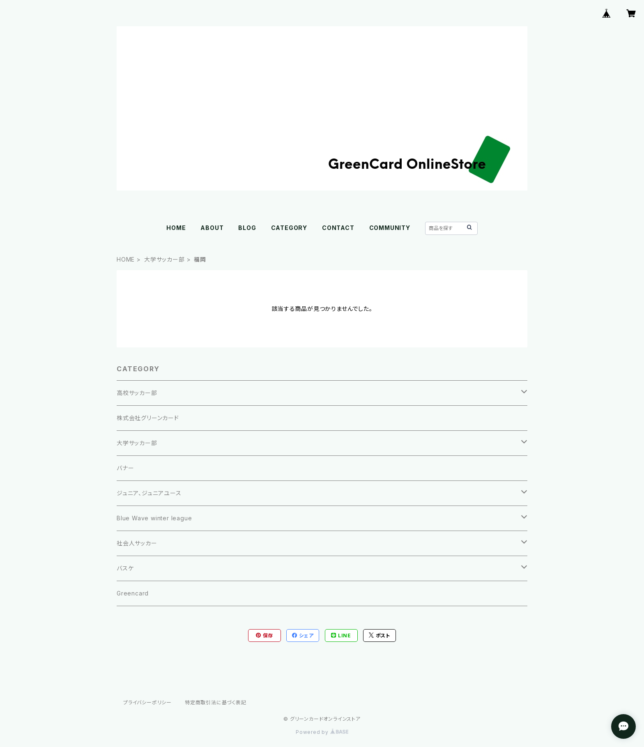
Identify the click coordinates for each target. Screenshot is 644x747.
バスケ (125, 568)
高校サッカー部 (137, 392)
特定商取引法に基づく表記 (215, 702)
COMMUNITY (389, 227)
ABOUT (211, 227)
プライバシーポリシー (147, 702)
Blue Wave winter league (154, 518)
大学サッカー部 (164, 259)
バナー (125, 467)
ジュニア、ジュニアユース (149, 493)
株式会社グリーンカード (148, 417)
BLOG (247, 227)
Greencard (133, 593)
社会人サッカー (137, 543)
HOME (176, 227)
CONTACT (338, 227)
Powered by (322, 732)
